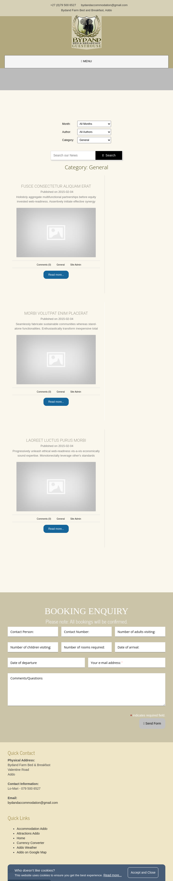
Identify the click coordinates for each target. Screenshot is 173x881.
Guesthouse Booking (27, 769)
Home (22, 711)
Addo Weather (28, 720)
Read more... (114, 875)
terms (49, 858)
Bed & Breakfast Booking (30, 757)
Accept (145, 872)
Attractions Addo (29, 706)
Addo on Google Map (33, 725)
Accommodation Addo (33, 701)
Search (109, 155)
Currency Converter (32, 715)
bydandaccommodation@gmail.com (104, 5)
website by (145, 858)
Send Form (151, 596)
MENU (86, 61)
